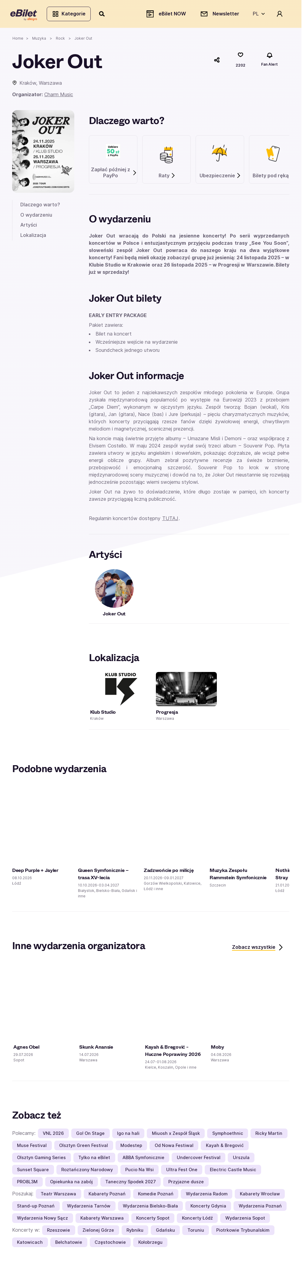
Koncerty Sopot (153, 1219)
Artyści (28, 227)
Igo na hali (128, 1134)
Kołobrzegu (150, 1243)
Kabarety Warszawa (102, 1219)
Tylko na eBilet (94, 1159)
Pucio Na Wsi (139, 1171)
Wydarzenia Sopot (245, 1219)
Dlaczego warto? (40, 206)
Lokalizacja (33, 237)
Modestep (131, 1146)
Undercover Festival (198, 1159)
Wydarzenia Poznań (260, 1207)
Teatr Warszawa (58, 1195)
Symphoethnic (227, 1134)
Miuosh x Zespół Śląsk (176, 1134)
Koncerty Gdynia (208, 1207)
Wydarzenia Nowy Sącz (42, 1219)
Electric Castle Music (233, 1171)
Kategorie (70, 14)
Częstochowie (110, 1243)
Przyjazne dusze (186, 1183)
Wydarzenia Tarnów (88, 1207)
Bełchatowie (68, 1243)
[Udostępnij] (217, 61)
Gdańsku (165, 1231)
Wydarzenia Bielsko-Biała (150, 1207)
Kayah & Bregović (225, 1146)
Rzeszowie (58, 1231)
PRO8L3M (27, 1183)
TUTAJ (170, 520)
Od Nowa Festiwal (174, 1146)
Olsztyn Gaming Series (41, 1159)
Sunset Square (33, 1171)
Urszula (241, 1159)
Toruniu (195, 1231)
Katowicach (30, 1243)
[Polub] (240, 61)
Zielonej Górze (98, 1231)
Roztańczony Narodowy (87, 1171)
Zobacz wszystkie (258, 949)
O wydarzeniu (36, 216)
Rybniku (134, 1231)
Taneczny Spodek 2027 (130, 1183)
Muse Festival (32, 1146)
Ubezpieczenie (220, 177)
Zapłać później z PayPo (114, 174)
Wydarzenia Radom (206, 1195)
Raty (167, 177)
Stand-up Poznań (36, 1207)
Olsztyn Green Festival (83, 1146)
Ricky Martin (268, 1134)
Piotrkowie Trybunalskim (242, 1231)
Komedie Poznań (155, 1195)
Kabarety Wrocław (260, 1195)
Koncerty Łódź (197, 1219)
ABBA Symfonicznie (143, 1159)
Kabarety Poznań (107, 1195)
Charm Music (58, 96)
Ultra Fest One (181, 1171)
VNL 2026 (53, 1134)
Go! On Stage (90, 1134)
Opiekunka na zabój (71, 1183)
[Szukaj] (104, 14)
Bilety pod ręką (274, 177)
